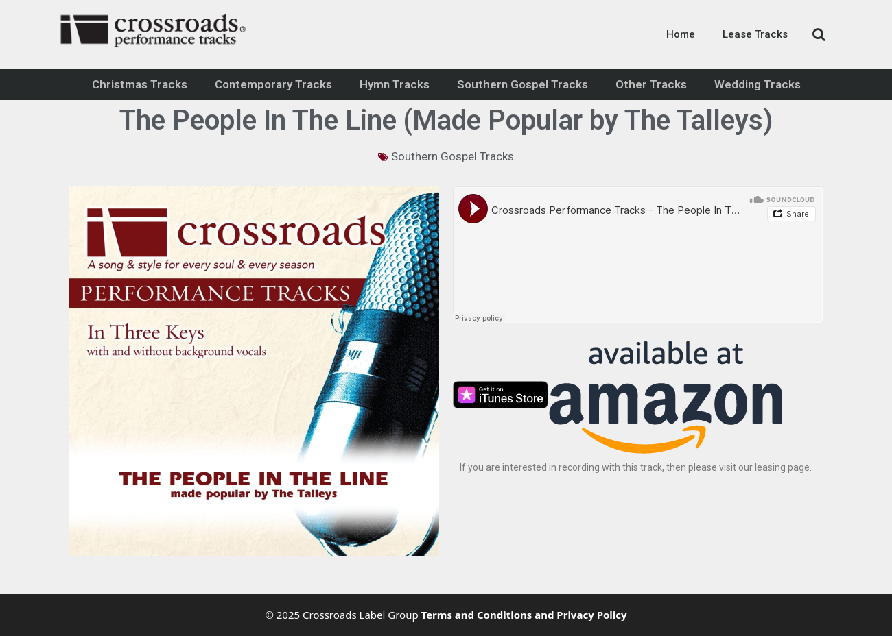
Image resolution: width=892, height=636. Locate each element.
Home (680, 34)
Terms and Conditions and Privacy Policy (524, 615)
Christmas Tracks (139, 84)
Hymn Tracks (395, 84)
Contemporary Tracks (273, 84)
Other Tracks (651, 84)
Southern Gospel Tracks (522, 84)
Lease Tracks (755, 34)
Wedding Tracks (757, 84)
